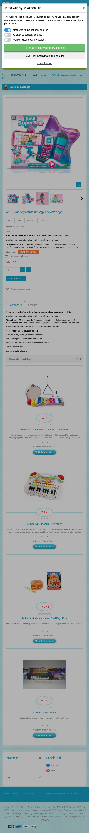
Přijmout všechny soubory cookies (44, 47)
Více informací (44, 63)
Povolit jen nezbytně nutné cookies (44, 55)
